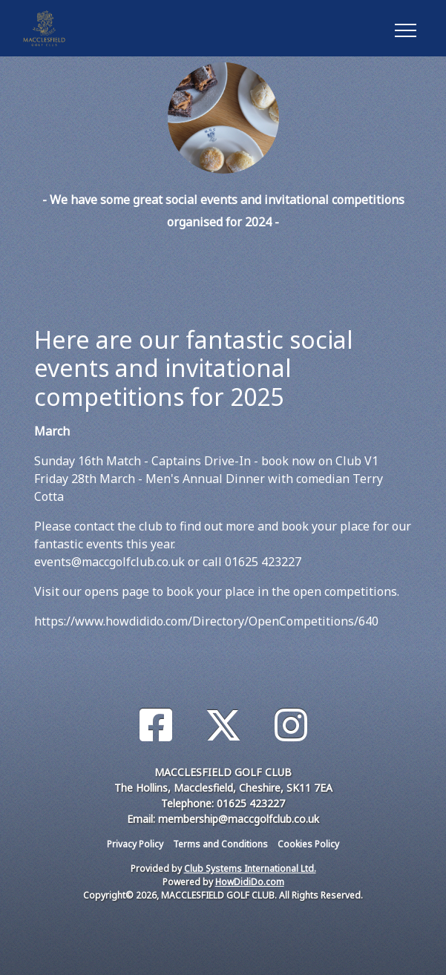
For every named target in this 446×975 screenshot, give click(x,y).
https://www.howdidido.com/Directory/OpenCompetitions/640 (206, 621)
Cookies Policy (308, 844)
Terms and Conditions (220, 844)
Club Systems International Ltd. (250, 868)
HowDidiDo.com (249, 882)
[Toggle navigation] (405, 28)
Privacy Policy (135, 844)
